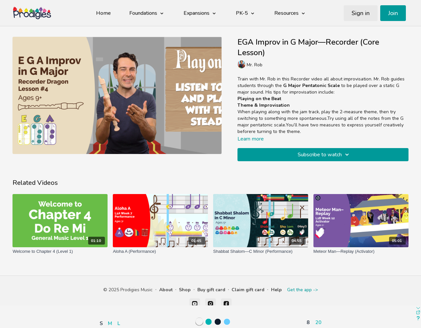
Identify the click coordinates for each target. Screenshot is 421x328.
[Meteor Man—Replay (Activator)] (361, 251)
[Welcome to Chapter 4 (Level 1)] (60, 251)
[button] (111, 304)
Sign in (361, 13)
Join (393, 13)
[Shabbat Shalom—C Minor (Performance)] (260, 251)
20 (318, 322)
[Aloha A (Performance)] (160, 251)
